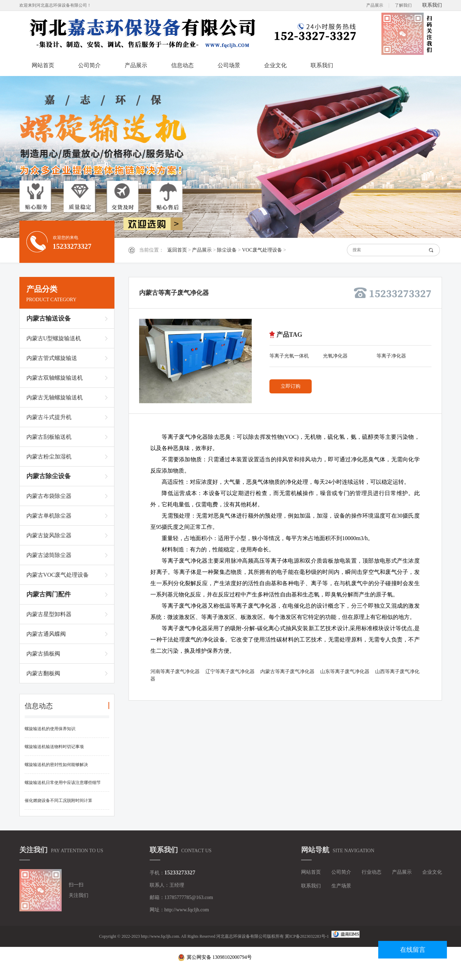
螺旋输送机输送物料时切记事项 (54, 746)
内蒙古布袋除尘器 (48, 496)
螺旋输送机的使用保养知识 (50, 728)
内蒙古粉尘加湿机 (48, 457)
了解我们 (403, 5)
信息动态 (182, 65)
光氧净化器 (335, 356)
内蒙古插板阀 (43, 654)
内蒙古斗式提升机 (48, 417)
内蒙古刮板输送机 (48, 437)
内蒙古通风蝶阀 (46, 634)
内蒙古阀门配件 (48, 594)
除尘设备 (227, 250)
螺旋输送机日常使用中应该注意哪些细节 (63, 782)
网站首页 (43, 65)
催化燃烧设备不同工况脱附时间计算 (58, 800)
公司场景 (229, 65)
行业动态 (371, 872)
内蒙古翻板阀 (43, 673)
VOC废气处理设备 (262, 250)
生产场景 (341, 885)
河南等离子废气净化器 (175, 671)
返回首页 (177, 250)
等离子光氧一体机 (289, 356)
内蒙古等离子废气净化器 (287, 671)
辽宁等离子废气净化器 (230, 671)
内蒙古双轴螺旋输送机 (54, 378)
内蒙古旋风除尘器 (48, 535)
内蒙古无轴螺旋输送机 (54, 397)
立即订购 (290, 386)
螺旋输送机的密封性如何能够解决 (56, 764)
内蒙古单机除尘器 (48, 516)
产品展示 (374, 5)
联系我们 (432, 5)
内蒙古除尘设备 (48, 476)
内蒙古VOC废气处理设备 (57, 575)
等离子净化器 (391, 356)
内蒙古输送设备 (48, 318)
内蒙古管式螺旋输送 (51, 358)
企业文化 (275, 65)
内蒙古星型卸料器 (48, 614)
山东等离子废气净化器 (344, 671)
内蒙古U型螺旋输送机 (53, 338)
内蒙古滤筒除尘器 (48, 555)
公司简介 (89, 65)
